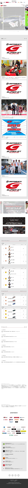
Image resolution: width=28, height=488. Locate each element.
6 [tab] (15, 31)
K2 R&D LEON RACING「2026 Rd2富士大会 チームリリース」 (11, 331)
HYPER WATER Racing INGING (12, 318)
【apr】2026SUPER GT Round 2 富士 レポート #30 (9, 341)
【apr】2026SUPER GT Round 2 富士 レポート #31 (9, 336)
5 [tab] (14, 31)
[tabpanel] (14, 13)
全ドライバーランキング (23, 240)
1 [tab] (9, 31)
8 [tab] (18, 31)
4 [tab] (13, 31)
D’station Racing (10, 311)
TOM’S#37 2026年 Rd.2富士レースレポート (8, 346)
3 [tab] (12, 31)
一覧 (26, 38)
